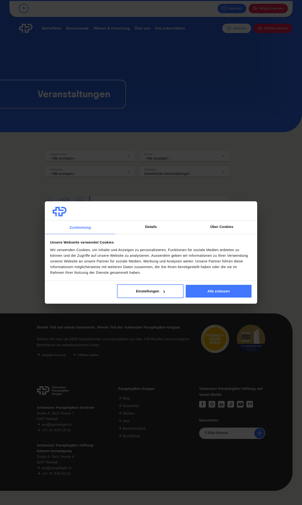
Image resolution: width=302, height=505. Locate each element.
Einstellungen (150, 291)
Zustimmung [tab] (80, 227)
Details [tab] (151, 227)
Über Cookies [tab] (221, 227)
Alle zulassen (218, 291)
